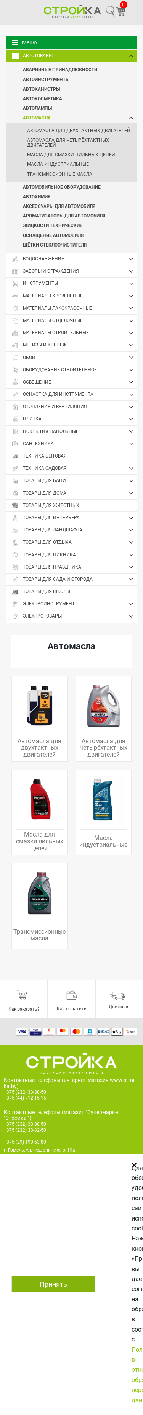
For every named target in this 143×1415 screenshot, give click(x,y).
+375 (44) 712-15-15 (25, 1098)
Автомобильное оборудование (62, 187)
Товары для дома (74, 493)
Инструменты (74, 283)
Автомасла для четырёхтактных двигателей (68, 142)
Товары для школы (41, 592)
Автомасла (80, 118)
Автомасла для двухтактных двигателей (78, 130)
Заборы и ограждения (74, 271)
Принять (53, 1284)
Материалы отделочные (74, 321)
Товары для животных (45, 505)
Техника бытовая (39, 456)
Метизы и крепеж (74, 345)
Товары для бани (74, 481)
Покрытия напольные (74, 431)
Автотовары (74, 56)
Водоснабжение (74, 259)
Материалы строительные (74, 333)
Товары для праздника (74, 567)
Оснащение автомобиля (53, 235)
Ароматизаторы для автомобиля (64, 215)
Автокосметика (42, 98)
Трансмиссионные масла (59, 174)
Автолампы (37, 108)
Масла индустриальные (58, 164)
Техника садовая (74, 468)
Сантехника (74, 443)
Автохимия (36, 196)
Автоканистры (41, 89)
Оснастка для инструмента (74, 394)
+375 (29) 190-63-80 (25, 1142)
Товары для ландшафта (74, 530)
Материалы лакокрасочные (74, 308)
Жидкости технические (52, 225)
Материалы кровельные (74, 296)
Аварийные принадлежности (60, 69)
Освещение (74, 382)
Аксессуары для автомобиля (59, 206)
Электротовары (74, 616)
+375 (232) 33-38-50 (25, 1092)
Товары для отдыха (74, 542)
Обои (74, 357)
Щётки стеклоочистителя (55, 245)
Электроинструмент (74, 604)
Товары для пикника (74, 554)
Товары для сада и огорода (74, 579)
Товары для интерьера (74, 518)
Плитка (74, 419)
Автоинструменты (46, 79)
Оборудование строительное (74, 370)
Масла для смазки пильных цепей (71, 154)
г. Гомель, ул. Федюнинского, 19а (39, 1150)
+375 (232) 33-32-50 (25, 1130)
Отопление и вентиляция (74, 407)
